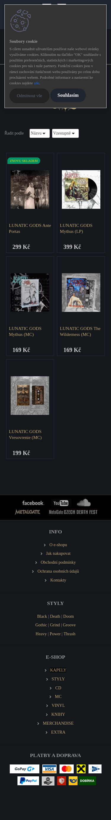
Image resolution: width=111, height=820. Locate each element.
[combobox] (40, 133)
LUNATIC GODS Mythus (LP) (76, 228)
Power (55, 633)
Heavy (41, 633)
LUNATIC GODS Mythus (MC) (25, 331)
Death (55, 616)
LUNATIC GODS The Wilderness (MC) (80, 331)
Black (42, 616)
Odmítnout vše (29, 95)
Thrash (69, 633)
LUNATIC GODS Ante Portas (30, 228)
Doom (68, 616)
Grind (55, 624)
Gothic (41, 624)
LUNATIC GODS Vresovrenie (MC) (25, 434)
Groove (69, 624)
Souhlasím (67, 95)
